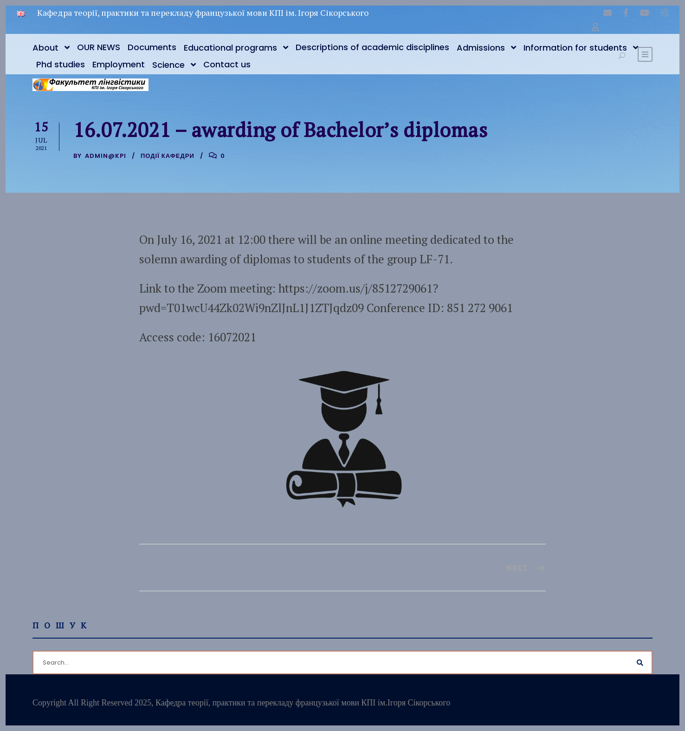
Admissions (481, 47)
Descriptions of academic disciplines (372, 47)
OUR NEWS (98, 47)
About (45, 47)
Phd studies (60, 64)
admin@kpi (105, 155)
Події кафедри (167, 155)
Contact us (227, 64)
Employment (118, 64)
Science (168, 65)
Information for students (575, 47)
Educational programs (230, 47)
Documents (152, 47)
